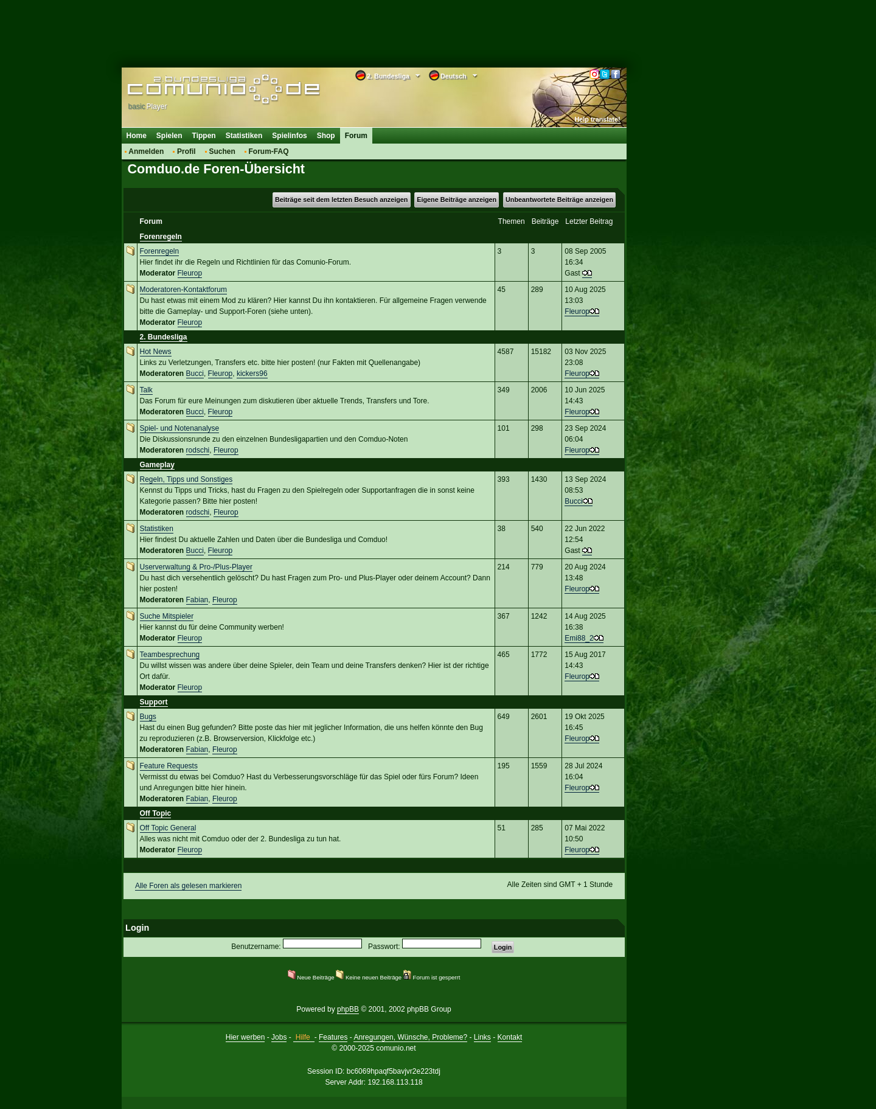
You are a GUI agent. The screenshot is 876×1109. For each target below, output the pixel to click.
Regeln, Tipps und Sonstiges (186, 479)
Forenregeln (161, 236)
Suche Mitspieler (167, 616)
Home (137, 135)
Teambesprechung (170, 654)
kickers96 (252, 373)
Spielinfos (289, 135)
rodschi (198, 450)
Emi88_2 (579, 638)
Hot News (156, 351)
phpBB (348, 1009)
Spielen (169, 135)
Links (482, 1037)
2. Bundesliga (163, 337)
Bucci (195, 373)
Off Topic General (168, 828)
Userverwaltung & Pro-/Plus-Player (196, 567)
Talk (146, 390)
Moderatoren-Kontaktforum (183, 289)
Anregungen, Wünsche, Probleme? (410, 1037)
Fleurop (190, 273)
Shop (326, 135)
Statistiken (244, 135)
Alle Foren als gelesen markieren (188, 885)
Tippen (204, 135)
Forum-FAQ (269, 151)
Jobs (279, 1037)
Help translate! (597, 119)
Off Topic (156, 813)
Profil (186, 151)
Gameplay (157, 465)
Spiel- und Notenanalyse (180, 428)
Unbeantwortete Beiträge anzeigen (559, 199)
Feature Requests (169, 766)
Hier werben (245, 1037)
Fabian (197, 600)
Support (154, 702)
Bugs (148, 716)
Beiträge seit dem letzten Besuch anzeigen (341, 199)
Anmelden (146, 151)
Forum (356, 135)
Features (333, 1037)
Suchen (222, 151)
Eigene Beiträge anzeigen (456, 199)
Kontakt (510, 1037)
